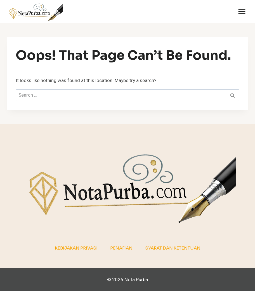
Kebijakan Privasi (76, 248)
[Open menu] (241, 11)
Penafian (121, 248)
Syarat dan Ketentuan (172, 248)
